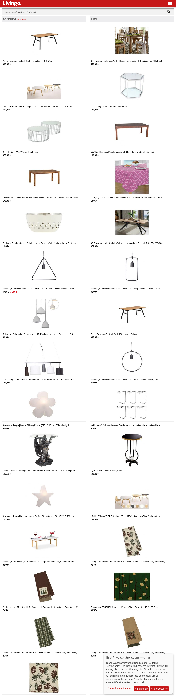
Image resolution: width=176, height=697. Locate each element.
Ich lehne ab (141, 688)
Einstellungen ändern (119, 688)
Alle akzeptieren (159, 688)
